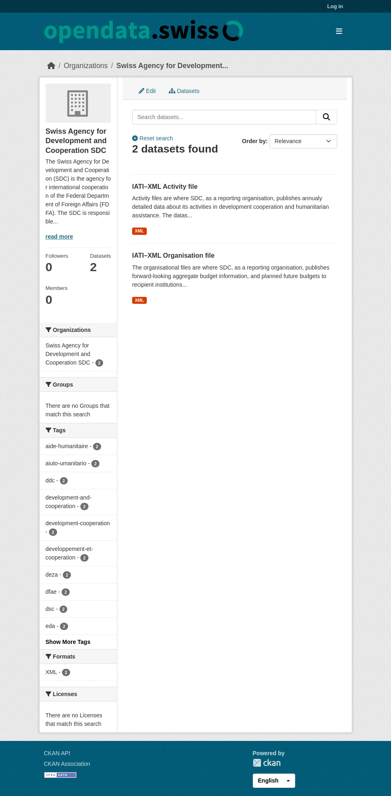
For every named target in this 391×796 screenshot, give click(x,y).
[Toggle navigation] (339, 32)
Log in (335, 6)
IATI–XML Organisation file (173, 255)
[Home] (51, 66)
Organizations (86, 66)
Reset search (152, 138)
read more (59, 236)
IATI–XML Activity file (165, 186)
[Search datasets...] (224, 117)
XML (139, 230)
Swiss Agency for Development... (172, 66)
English (268, 780)
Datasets (184, 91)
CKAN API (57, 753)
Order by (254, 141)
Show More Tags (68, 642)
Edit (147, 91)
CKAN (267, 762)
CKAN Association (67, 764)
